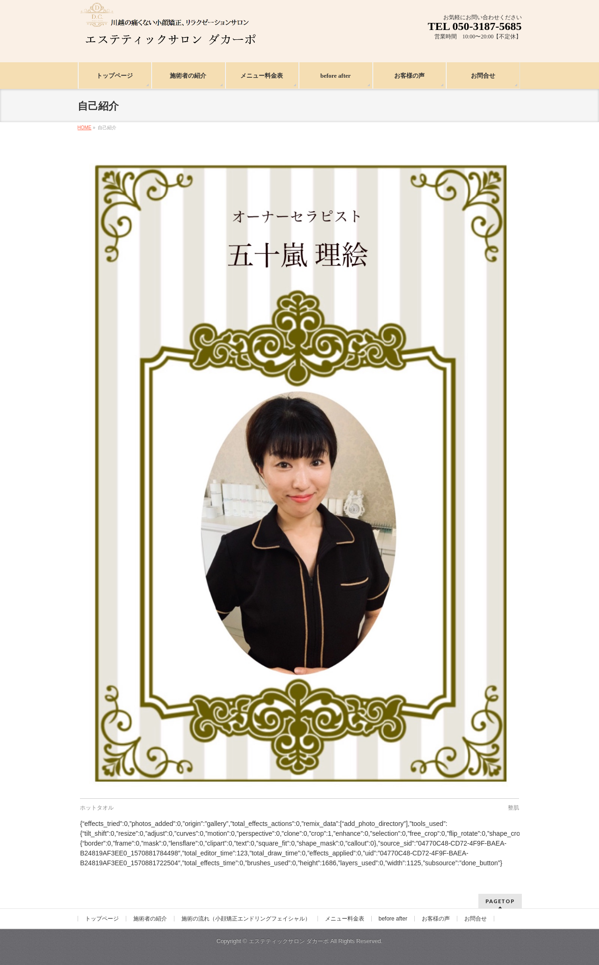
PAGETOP (500, 901)
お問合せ (475, 918)
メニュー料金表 (344, 918)
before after (393, 918)
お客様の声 (436, 918)
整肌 (513, 807)
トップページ (102, 918)
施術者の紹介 (150, 918)
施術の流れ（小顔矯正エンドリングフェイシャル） (245, 918)
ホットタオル (97, 807)
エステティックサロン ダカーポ (290, 941)
